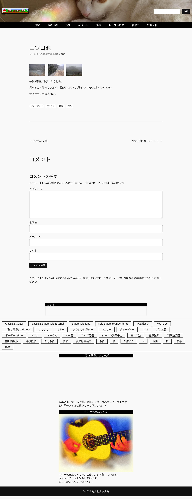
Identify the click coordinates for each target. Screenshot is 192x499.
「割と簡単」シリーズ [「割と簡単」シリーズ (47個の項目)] (17, 329)
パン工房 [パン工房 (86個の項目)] (161, 329)
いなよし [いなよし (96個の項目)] (44, 329)
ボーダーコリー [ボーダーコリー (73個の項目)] (14, 335)
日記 (63, 54)
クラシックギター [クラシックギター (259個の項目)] (83, 329)
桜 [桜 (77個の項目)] (114, 341)
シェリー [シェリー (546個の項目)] (106, 329)
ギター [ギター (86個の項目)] (61, 329)
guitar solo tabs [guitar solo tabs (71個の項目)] (81, 323)
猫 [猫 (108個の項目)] (167, 341)
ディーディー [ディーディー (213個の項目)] (127, 329)
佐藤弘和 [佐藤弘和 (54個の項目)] (154, 335)
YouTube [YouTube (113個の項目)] (162, 323)
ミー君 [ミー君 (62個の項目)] (69, 335)
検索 (186, 11)
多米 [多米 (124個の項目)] (65, 341)
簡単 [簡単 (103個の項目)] (7, 347)
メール (34, 236)
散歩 (61, 106)
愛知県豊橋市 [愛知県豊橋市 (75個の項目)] (83, 341)
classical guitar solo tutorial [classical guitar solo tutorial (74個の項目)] (47, 323)
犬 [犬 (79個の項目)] (143, 341)
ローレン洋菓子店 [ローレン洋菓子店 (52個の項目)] (112, 335)
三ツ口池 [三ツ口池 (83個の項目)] (136, 335)
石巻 (69, 106)
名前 (33, 222)
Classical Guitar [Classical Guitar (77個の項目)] (14, 323)
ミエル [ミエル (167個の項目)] (35, 335)
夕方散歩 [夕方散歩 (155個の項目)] (49, 341)
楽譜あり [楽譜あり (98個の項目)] (129, 341)
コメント (36, 189)
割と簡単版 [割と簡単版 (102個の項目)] (11, 341)
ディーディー (36, 106)
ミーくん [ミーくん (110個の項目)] (52, 335)
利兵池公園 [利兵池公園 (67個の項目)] (173, 335)
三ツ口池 (50, 106)
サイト (33, 250)
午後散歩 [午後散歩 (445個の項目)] (31, 341)
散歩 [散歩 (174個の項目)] (102, 341)
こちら (72, 482)
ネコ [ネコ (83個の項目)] (145, 329)
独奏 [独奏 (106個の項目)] (155, 341)
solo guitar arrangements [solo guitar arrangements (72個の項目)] (113, 323)
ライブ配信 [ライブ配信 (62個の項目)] (87, 335)
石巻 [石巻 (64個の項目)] (179, 341)
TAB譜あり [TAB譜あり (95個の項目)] (143, 323)
